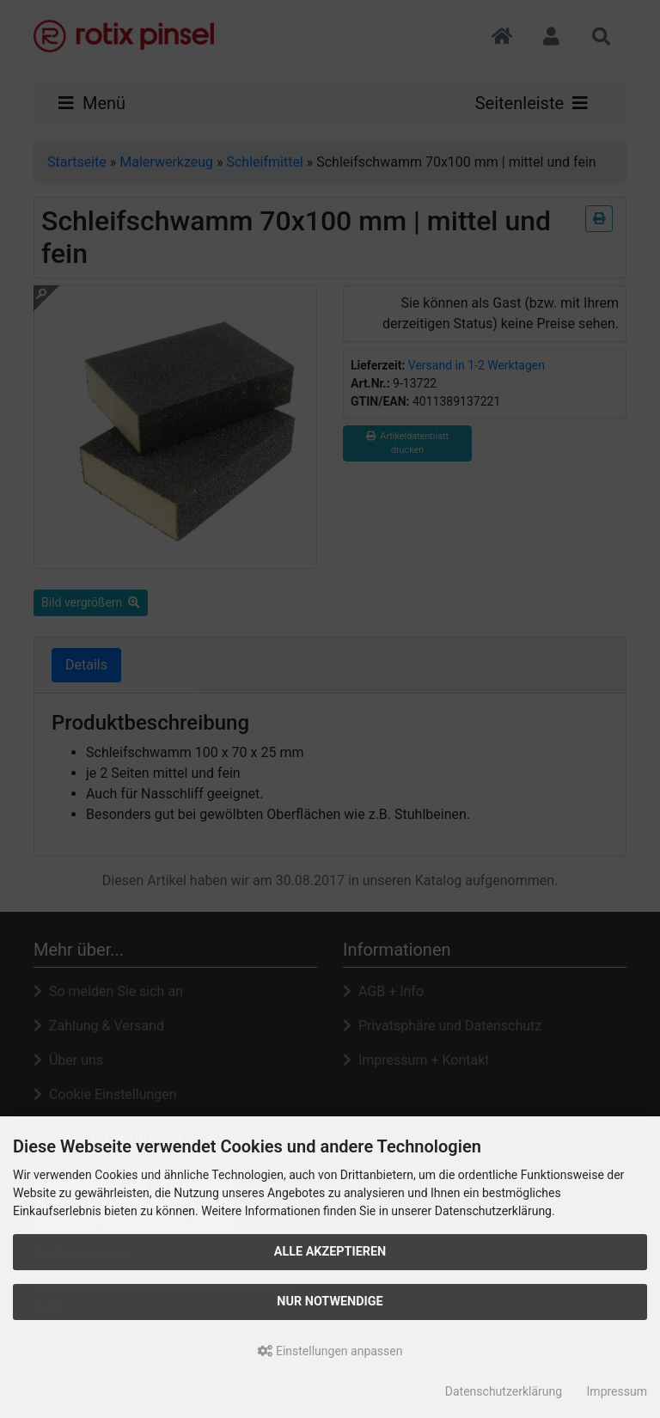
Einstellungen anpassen (330, 1351)
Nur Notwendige (329, 1301)
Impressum (617, 1391)
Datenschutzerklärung (503, 1391)
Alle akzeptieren (330, 1251)
